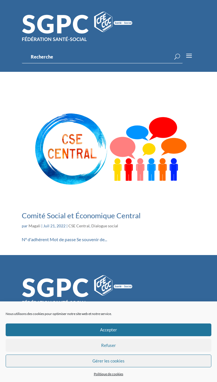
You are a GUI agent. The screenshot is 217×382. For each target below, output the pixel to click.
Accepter (108, 329)
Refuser (108, 345)
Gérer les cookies (108, 360)
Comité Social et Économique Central (81, 215)
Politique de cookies (108, 374)
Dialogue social (104, 225)
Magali (34, 225)
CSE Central (79, 225)
